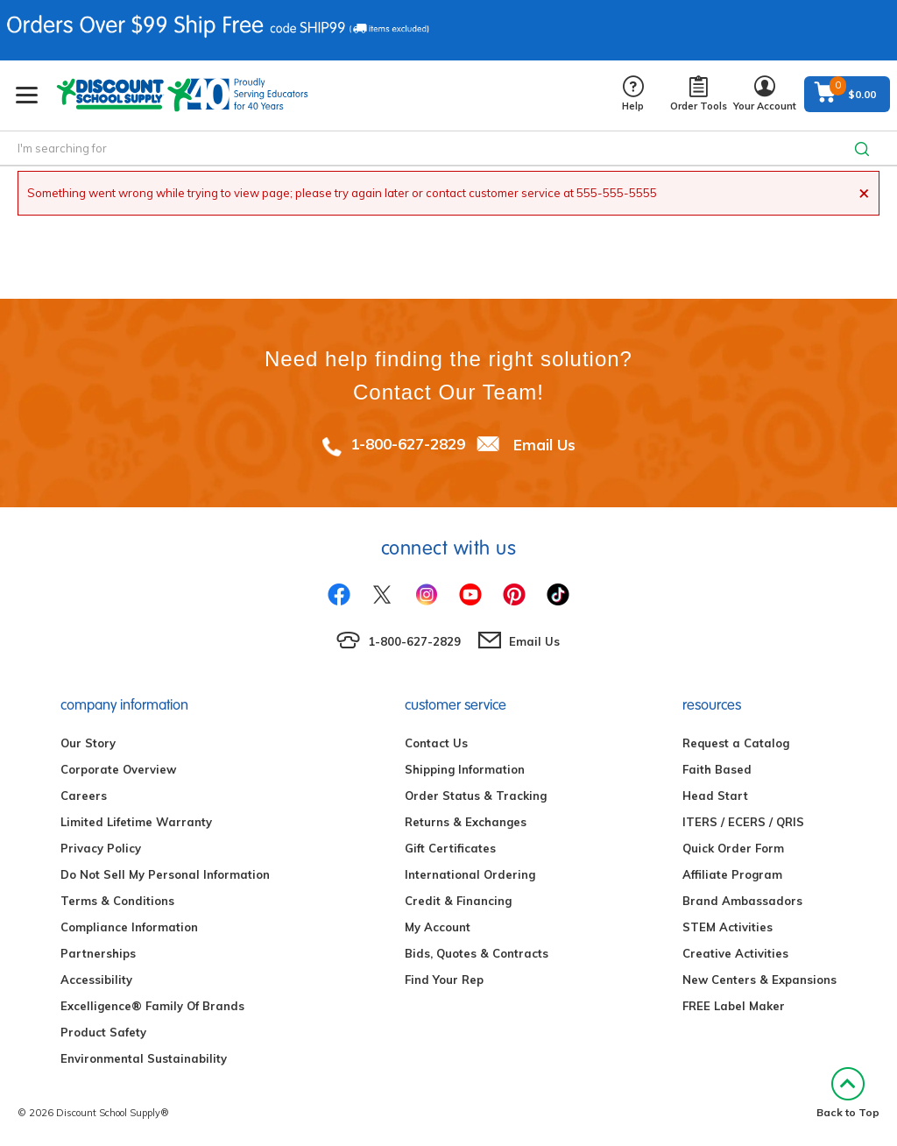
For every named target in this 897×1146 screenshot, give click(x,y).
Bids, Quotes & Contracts (476, 953)
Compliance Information (129, 927)
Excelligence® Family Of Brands (152, 1006)
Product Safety (103, 1032)
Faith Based (717, 769)
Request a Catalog (735, 743)
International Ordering (470, 874)
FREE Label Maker (733, 1006)
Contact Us (436, 743)
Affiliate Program (732, 874)
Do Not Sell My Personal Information (165, 874)
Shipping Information (465, 769)
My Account (437, 927)
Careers (83, 796)
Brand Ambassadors (742, 901)
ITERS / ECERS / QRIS (743, 822)
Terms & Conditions (117, 901)
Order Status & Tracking (476, 796)
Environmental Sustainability (143, 1058)
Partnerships (98, 953)
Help (633, 94)
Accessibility (96, 980)
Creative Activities (735, 953)
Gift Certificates (450, 848)
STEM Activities (727, 927)
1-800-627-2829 (407, 444)
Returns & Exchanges (465, 822)
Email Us (544, 444)
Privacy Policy (100, 848)
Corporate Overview (118, 769)
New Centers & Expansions (759, 980)
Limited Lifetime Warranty (136, 822)
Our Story (88, 743)
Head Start (715, 796)
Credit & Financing (458, 901)
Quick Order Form (733, 848)
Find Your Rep (444, 980)
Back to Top (847, 1093)
